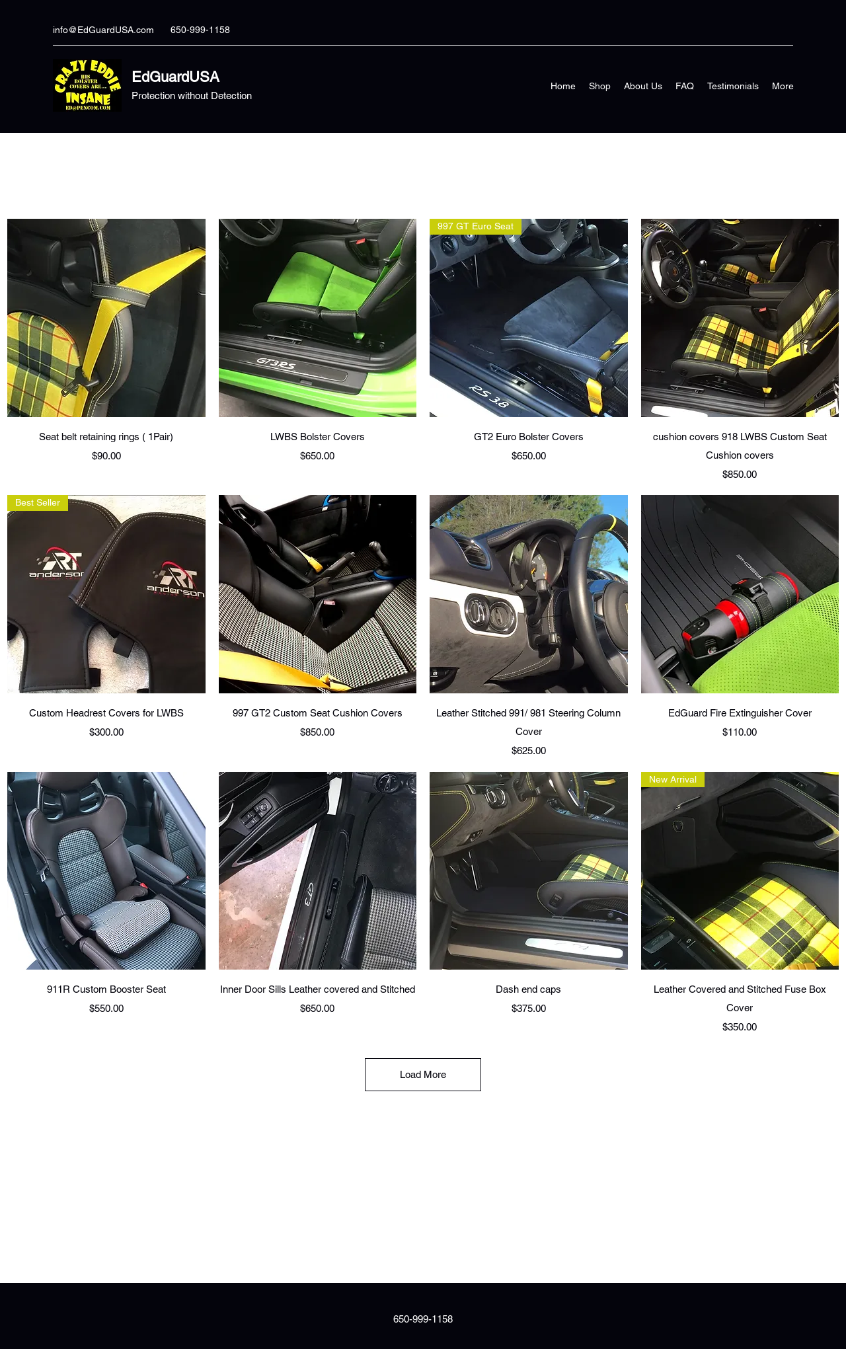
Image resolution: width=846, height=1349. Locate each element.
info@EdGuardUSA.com (103, 29)
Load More (423, 1074)
